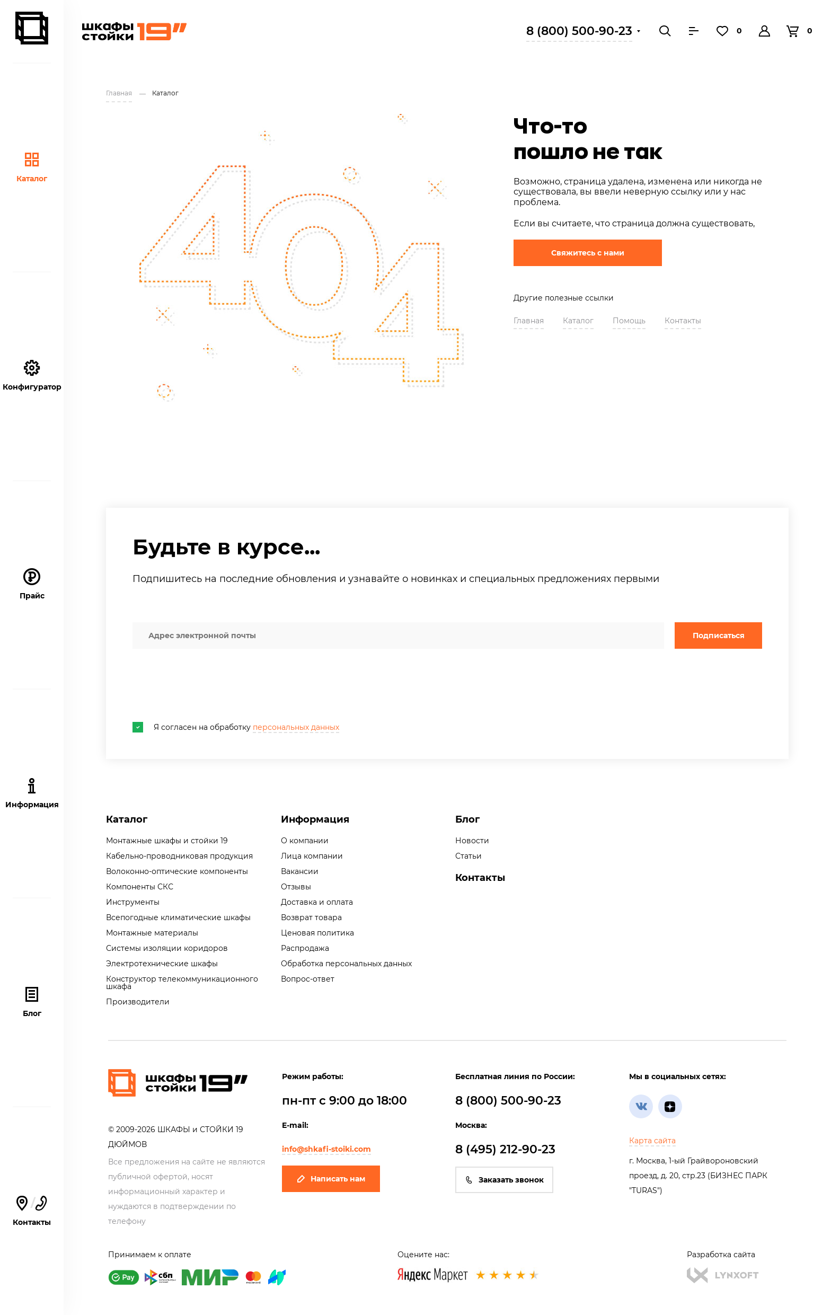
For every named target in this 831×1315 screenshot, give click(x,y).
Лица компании (312, 856)
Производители (138, 1002)
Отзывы (296, 887)
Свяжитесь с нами (587, 253)
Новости (472, 840)
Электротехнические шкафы (162, 963)
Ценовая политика (317, 933)
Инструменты (133, 902)
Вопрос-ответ (307, 979)
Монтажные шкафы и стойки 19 (167, 840)
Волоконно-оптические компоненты (177, 871)
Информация (315, 819)
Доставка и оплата (317, 902)
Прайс (32, 584)
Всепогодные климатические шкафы (178, 917)
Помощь (629, 320)
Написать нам (331, 1179)
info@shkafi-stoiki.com (326, 1149)
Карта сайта (652, 1140)
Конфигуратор (32, 375)
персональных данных (296, 727)
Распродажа (305, 948)
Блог (32, 1002)
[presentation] (213, 685)
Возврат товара (311, 917)
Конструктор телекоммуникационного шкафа (182, 982)
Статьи (468, 856)
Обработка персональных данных (346, 963)
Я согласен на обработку (235, 727)
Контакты (32, 1211)
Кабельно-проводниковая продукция (179, 856)
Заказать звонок (504, 1180)
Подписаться (719, 635)
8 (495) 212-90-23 (505, 1149)
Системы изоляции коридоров (167, 948)
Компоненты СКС (139, 887)
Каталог (31, 167)
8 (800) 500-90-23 (579, 31)
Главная (529, 320)
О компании (305, 840)
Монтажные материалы (152, 933)
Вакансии (300, 871)
